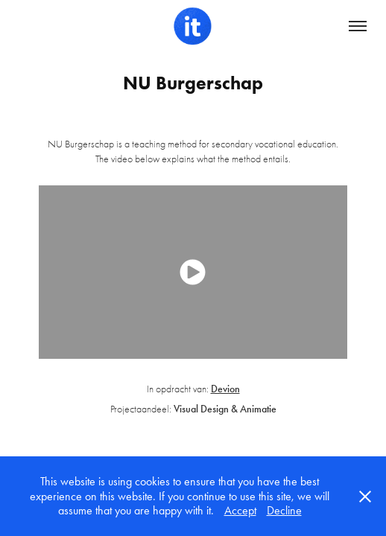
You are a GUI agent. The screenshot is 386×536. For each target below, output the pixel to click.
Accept (240, 510)
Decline (284, 510)
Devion (225, 389)
